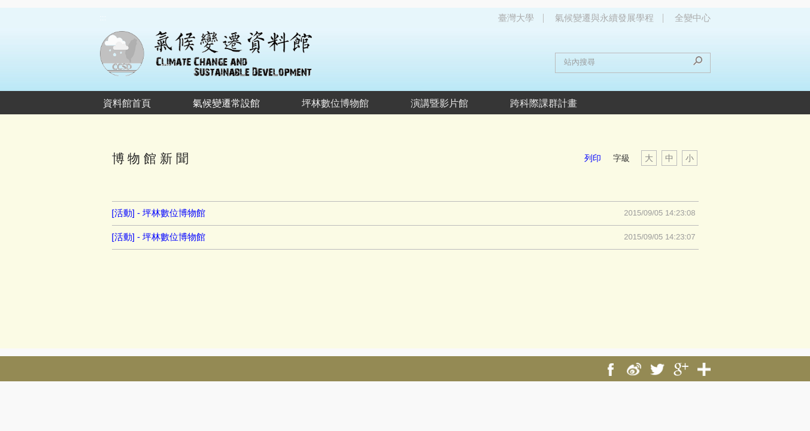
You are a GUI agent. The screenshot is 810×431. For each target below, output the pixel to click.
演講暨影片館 (439, 103)
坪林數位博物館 (335, 103)
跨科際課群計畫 (543, 103)
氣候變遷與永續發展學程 (604, 18)
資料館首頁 (127, 103)
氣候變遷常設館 (226, 103)
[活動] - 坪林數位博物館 (159, 213)
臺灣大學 (516, 18)
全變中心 (693, 18)
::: (103, 17)
